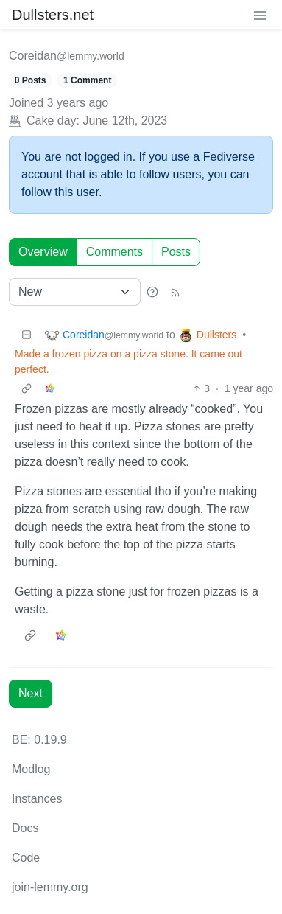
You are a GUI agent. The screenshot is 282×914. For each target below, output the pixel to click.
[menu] (260, 15)
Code (26, 857)
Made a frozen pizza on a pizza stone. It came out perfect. (128, 361)
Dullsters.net (53, 15)
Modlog (31, 769)
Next (30, 693)
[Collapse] (26, 335)
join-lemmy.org (50, 887)
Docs (25, 828)
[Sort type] (75, 292)
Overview (43, 251)
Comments (114, 251)
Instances (37, 798)
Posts (176, 251)
